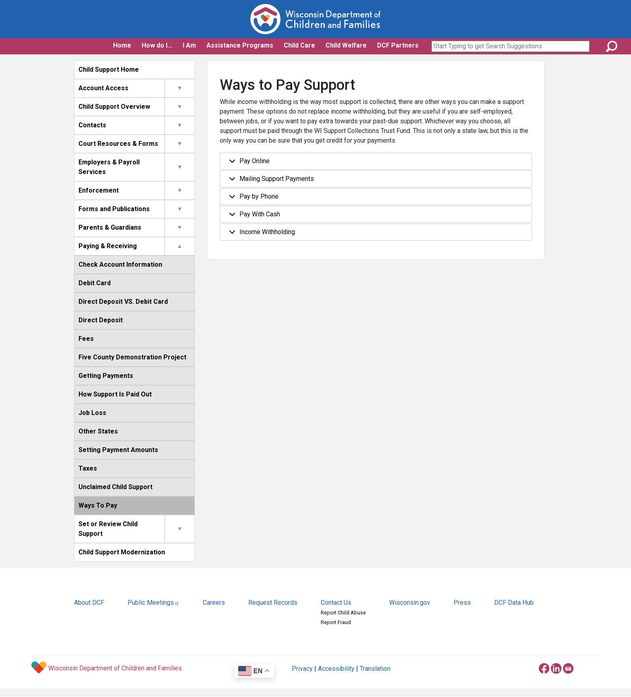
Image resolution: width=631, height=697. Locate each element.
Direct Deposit (100, 320)
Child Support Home (108, 69)
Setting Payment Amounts (118, 450)
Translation (375, 668)
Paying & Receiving (107, 246)
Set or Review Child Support (108, 528)
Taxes (87, 468)
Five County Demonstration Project (132, 357)
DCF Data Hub (514, 602)
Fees (86, 338)
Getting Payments (105, 376)
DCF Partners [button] (398, 45)
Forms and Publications (114, 209)
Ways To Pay (97, 505)
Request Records (272, 602)
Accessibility (336, 668)
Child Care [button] (299, 45)
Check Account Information (120, 264)
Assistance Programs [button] (239, 45)
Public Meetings (153, 602)
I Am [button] (189, 45)
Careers (214, 602)
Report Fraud (336, 622)
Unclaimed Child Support (115, 487)
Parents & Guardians (109, 227)
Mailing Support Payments (270, 181)
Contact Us (336, 602)
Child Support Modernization (121, 552)
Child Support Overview (114, 106)
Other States (98, 431)
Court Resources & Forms (118, 143)
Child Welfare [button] (346, 45)
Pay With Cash (253, 216)
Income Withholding (260, 234)
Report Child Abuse (343, 613)
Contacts (92, 125)
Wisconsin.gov (409, 602)
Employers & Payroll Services (109, 167)
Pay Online (248, 163)
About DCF (89, 602)
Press (462, 602)
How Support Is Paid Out (115, 394)
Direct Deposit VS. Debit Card (123, 301)
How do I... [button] (157, 45)
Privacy (302, 668)
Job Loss (92, 413)
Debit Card (94, 283)
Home (122, 45)
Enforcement (98, 190)
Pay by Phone (252, 199)
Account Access (103, 88)
